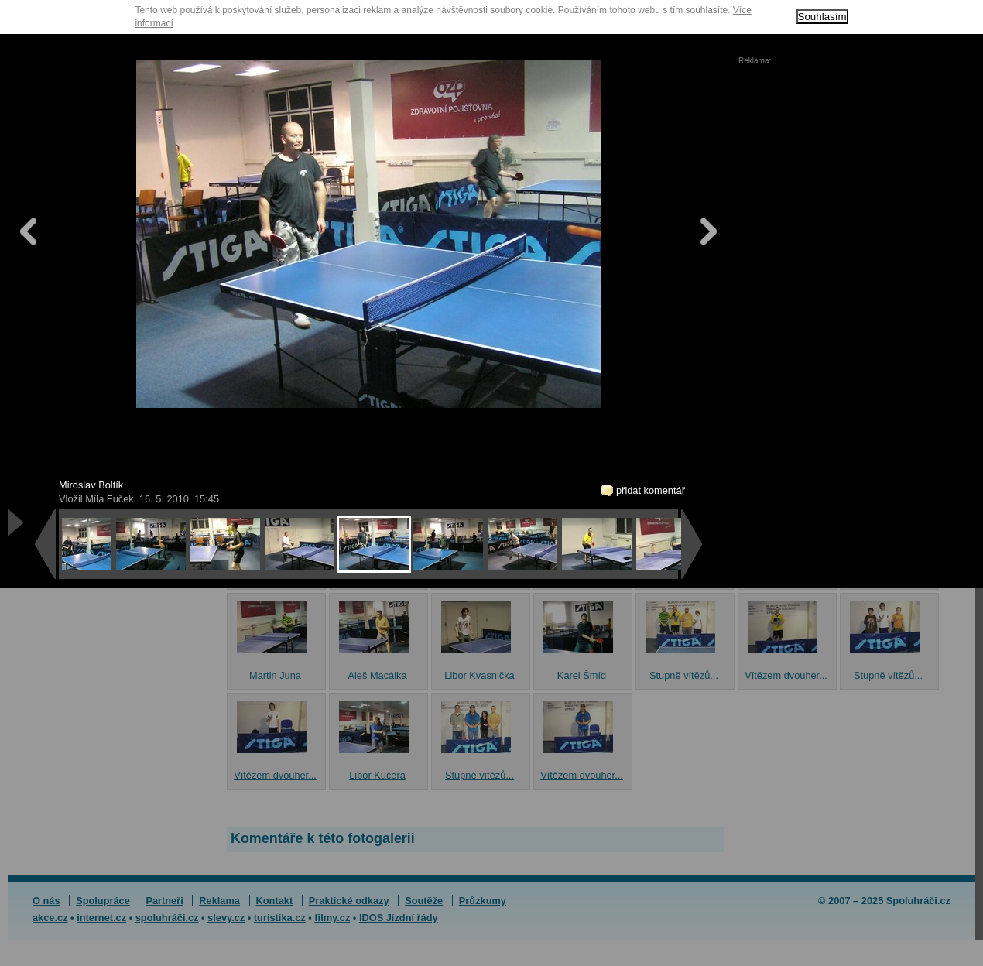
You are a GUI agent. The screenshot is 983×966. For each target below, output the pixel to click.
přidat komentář (650, 490)
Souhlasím (822, 16)
